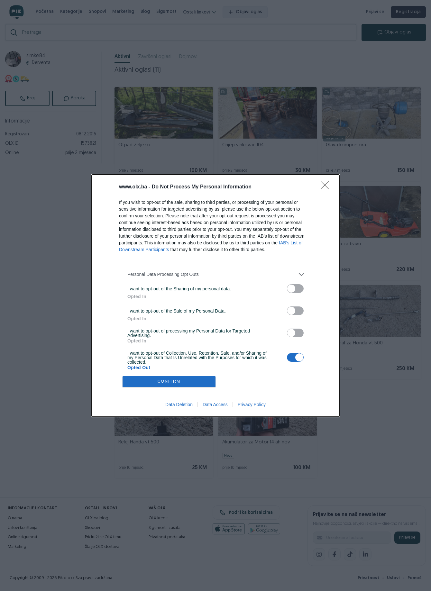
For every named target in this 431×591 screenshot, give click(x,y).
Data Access (215, 404)
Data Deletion (179, 404)
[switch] (295, 288)
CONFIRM (169, 381)
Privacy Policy (252, 404)
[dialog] (215, 296)
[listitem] (215, 274)
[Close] (327, 187)
